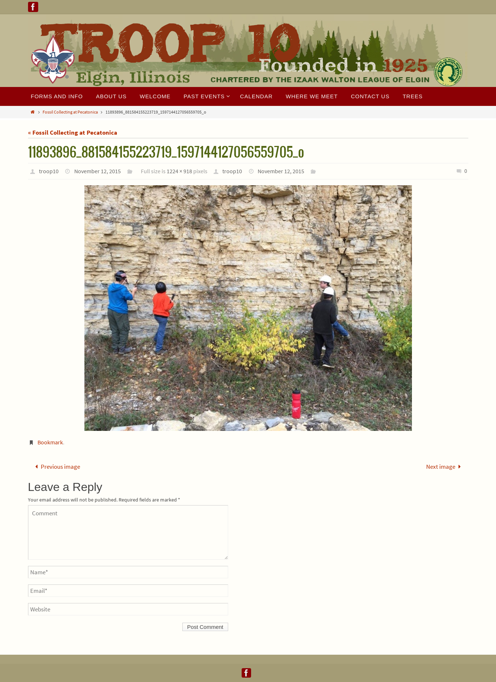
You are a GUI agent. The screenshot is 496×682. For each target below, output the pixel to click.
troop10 (49, 171)
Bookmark (50, 442)
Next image (445, 467)
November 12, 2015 (97, 171)
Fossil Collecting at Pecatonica (70, 112)
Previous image (56, 467)
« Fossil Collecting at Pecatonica (72, 132)
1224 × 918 (179, 171)
